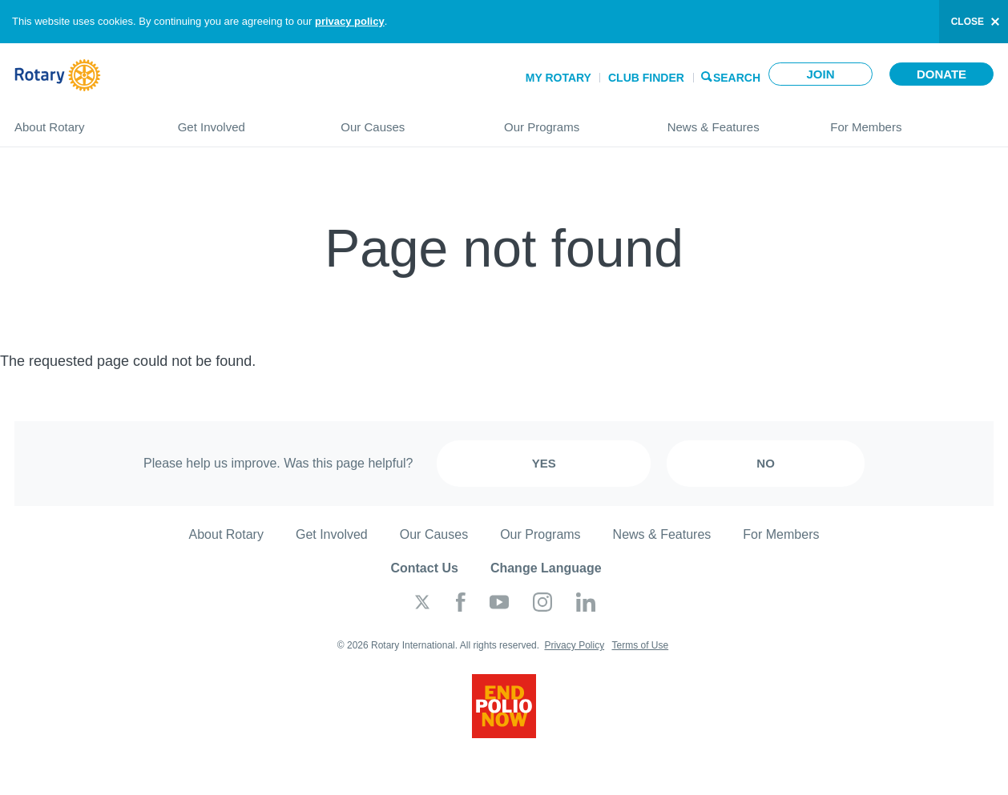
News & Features (733, 120)
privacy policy (350, 21)
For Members (912, 120)
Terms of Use (639, 645)
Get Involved (243, 120)
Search (736, 76)
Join (820, 74)
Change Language (546, 568)
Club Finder (646, 77)
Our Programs (569, 120)
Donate (941, 74)
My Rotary (558, 77)
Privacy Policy (574, 645)
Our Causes (406, 120)
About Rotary (80, 120)
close (967, 21)
